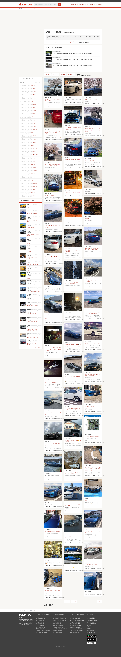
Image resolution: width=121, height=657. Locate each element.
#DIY (86, 467)
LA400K (32, 227)
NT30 (28, 221)
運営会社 (89, 628)
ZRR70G (38, 250)
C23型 (28, 305)
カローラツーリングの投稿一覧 (60, 628)
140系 (32, 291)
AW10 (32, 213)
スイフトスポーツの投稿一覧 (59, 618)
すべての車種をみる (57, 632)
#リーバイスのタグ (76, 346)
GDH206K (29, 330)
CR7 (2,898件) (71, 42)
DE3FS (32, 343)
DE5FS (36, 343)
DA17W (28, 234)
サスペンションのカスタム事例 (77, 620)
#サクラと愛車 (93, 99)
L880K (28, 227)
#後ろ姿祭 (87, 218)
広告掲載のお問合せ (91, 630)
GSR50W (29, 314)
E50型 (28, 321)
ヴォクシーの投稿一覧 (58, 627)
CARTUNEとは (90, 617)
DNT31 (28, 220)
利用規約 (89, 625)
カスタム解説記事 (98, 4)
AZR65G (33, 250)
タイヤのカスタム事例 (75, 618)
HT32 (36, 220)
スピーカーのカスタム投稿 (76, 628)
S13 (28, 264)
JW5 (28, 207)
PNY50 (28, 258)
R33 (31, 299)
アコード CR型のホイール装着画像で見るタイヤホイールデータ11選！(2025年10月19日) (72, 53)
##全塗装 (58, 531)
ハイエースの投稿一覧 (58, 625)
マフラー (70, 74)
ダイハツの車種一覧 (40, 627)
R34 (33, 299)
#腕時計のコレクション (70, 161)
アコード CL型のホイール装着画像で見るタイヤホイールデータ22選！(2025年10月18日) (72, 59)
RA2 (31, 337)
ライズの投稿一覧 (57, 622)
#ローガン (95, 374)
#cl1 (86, 280)
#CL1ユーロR (77, 282)
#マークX (53, 99)
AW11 (35, 213)
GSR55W (34, 314)
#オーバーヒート (49, 349)
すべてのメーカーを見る (41, 632)
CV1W (28, 242)
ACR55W (34, 313)
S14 (30, 264)
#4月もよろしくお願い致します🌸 (72, 159)
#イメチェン (67, 377)
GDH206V (34, 330)
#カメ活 (92, 160)
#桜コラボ (87, 99)
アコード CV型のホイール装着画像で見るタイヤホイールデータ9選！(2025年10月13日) (72, 65)
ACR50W (29, 313)
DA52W (33, 234)
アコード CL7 (48, 97)
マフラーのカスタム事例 (75, 625)
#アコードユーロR (72, 250)
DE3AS (28, 343)
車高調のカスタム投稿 (75, 622)
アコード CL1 (88, 278)
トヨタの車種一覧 (40, 617)
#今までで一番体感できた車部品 (92, 436)
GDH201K (29, 329)
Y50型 (28, 257)
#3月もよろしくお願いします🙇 (72, 344)
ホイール (55, 74)
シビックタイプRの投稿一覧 (59, 620)
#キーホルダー (48, 590)
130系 (28, 291)
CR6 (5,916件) (56, 42)
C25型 (35, 305)
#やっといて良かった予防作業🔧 (72, 472)
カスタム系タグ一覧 (74, 632)
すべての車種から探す (37, 347)
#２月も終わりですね (69, 473)
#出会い (52, 445)
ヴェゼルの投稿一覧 (57, 630)
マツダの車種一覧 (40, 622)
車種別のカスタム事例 (76, 4)
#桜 (50, 100)
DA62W (37, 234)
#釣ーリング (53, 412)
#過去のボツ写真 (88, 374)
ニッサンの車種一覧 (40, 618)
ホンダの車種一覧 (40, 620)
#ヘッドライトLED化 (95, 343)
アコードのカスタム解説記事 (54, 47)
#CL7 (50, 132)
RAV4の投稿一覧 (57, 617)
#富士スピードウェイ (94, 564)
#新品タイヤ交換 (74, 408)
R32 (28, 299)
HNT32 (32, 220)
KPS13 (36, 264)
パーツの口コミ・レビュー (87, 4)
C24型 (32, 305)
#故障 (55, 349)
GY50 (35, 257)
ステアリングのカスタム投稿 (76, 630)
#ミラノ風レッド (49, 131)
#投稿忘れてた (88, 563)
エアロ (63, 74)
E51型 (32, 321)
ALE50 (28, 322)
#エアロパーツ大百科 (89, 406)
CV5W (28, 243)
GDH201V (34, 329)
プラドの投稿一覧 (57, 623)
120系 (39, 291)
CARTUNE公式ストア (92, 620)
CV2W (32, 242)
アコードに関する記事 (56, 51)
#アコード (47, 99)
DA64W (28, 235)
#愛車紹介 (89, 281)
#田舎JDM (87, 343)
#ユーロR (67, 283)
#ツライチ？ (67, 314)
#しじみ (55, 225)
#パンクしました (68, 376)
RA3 (34, 337)
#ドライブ (95, 130)
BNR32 (37, 299)
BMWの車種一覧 (40, 628)
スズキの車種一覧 (40, 625)
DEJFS (28, 344)
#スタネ (86, 564)
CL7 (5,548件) (63, 42)
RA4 (37, 337)
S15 (33, 264)
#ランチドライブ (73, 441)
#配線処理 (72, 283)
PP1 (28, 270)
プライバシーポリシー (92, 626)
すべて (82, 42)
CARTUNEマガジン (91, 618)
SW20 (28, 213)
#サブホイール (76, 376)
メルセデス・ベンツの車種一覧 (43, 630)
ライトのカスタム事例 (75, 623)
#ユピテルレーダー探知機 (90, 248)
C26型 (28, 306)
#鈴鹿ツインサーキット (70, 537)
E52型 (35, 321)
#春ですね (73, 251)
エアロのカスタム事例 (75, 627)
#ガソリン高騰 (88, 312)
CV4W (36, 242)
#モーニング (93, 531)
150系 (35, 291)
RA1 (28, 337)
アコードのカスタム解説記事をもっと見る (91, 69)
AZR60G (29, 250)
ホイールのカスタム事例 (75, 617)
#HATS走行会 (68, 536)
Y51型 (32, 257)
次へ (99, 601)
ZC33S (28, 278)
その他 (84, 75)
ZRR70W (29, 251)
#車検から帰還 (94, 313)
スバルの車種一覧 (40, 623)
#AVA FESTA (68, 127)
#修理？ (54, 382)
